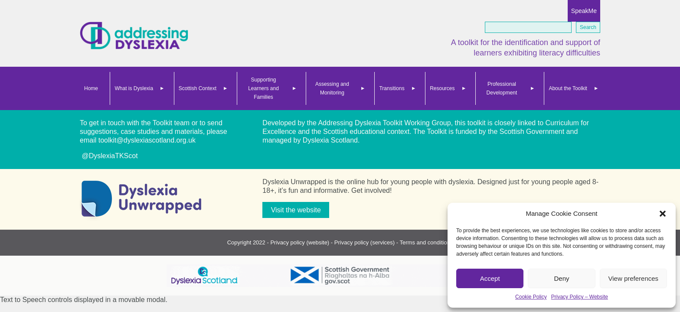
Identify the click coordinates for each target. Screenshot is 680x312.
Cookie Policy (531, 297)
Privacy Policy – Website (579, 297)
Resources (442, 88)
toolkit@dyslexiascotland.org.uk (147, 140)
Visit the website (296, 210)
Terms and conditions (426, 242)
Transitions (391, 88)
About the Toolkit (568, 88)
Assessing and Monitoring (332, 88)
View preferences (633, 278)
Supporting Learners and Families (263, 88)
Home (91, 88)
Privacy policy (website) (299, 242)
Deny (561, 278)
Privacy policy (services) (364, 242)
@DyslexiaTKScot (109, 155)
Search (588, 27)
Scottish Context (197, 88)
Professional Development (502, 88)
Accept (490, 278)
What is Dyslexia (133, 88)
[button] (662, 213)
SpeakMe (584, 10)
